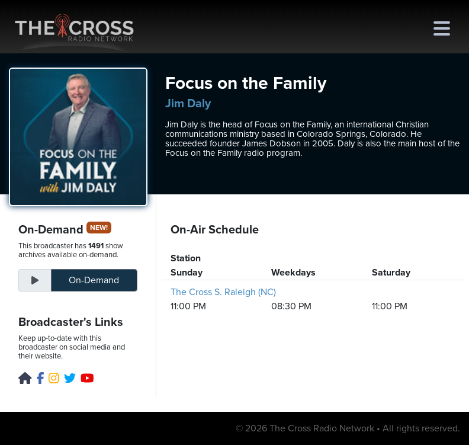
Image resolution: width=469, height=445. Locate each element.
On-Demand (94, 280)
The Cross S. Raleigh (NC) (223, 292)
